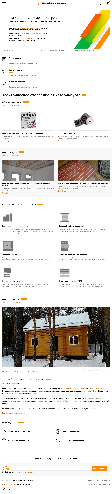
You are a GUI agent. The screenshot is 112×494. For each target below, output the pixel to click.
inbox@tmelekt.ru (8, 484)
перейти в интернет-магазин (11, 208)
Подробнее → (7, 193)
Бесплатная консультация (73, 441)
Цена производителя (71, 431)
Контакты (72, 458)
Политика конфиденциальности (99, 480)
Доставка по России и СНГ (19, 441)
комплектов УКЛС (30, 38)
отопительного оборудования (35, 33)
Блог (60, 458)
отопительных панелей (98, 388)
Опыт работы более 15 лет (20, 431)
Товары (38, 458)
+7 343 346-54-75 (23, 484)
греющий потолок (68, 388)
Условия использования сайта (99, 484)
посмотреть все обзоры (10, 105)
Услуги (50, 458)
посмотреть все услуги (10, 155)
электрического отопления (30, 28)
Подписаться (99, 468)
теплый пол (81, 388)
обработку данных (29, 472)
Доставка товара (71, 401)
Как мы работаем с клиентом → (15, 413)
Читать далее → (8, 141)
